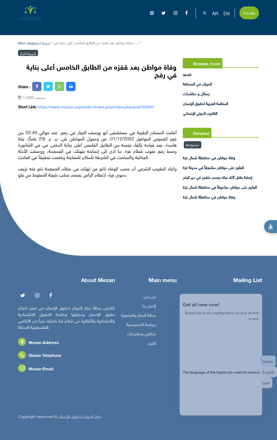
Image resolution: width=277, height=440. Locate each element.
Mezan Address (38, 343)
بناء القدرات (212, 27)
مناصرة (184, 27)
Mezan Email (35, 370)
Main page (26, 42)
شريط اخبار (42, 42)
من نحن (149, 297)
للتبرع (152, 344)
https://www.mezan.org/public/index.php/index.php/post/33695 (96, 106)
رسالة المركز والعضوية (138, 316)
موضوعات (130, 27)
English (268, 375)
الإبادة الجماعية (99, 27)
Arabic (268, 364)
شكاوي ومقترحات (141, 334)
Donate (249, 12)
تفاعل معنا (243, 27)
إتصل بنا (149, 306)
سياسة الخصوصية (141, 325)
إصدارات (158, 27)
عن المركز (70, 27)
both (266, 386)
